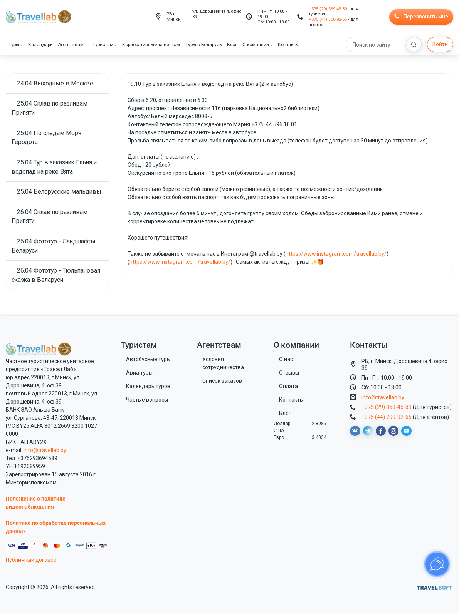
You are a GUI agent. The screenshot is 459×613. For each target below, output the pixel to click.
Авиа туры (139, 373)
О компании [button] (255, 44)
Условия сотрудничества (223, 363)
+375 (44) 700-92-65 (328, 19)
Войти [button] (440, 44)
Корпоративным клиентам (151, 44)
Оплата (288, 386)
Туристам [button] (102, 44)
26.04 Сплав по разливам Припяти (49, 216)
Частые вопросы (147, 400)
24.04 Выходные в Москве (55, 83)
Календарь (40, 44)
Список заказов (222, 381)
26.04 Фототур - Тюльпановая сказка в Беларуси (56, 275)
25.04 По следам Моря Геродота (46, 137)
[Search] (384, 44)
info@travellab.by (45, 450)
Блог (232, 44)
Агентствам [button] (71, 44)
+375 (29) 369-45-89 (328, 9)
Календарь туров (148, 386)
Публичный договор (31, 560)
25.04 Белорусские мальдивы (59, 191)
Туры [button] (13, 44)
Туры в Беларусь (203, 44)
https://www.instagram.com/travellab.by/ (336, 254)
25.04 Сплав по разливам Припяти (49, 108)
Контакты (288, 44)
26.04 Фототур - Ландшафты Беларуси (54, 246)
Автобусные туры (148, 359)
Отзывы (289, 373)
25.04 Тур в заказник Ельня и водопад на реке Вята (54, 167)
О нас (286, 359)
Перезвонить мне (421, 16)
